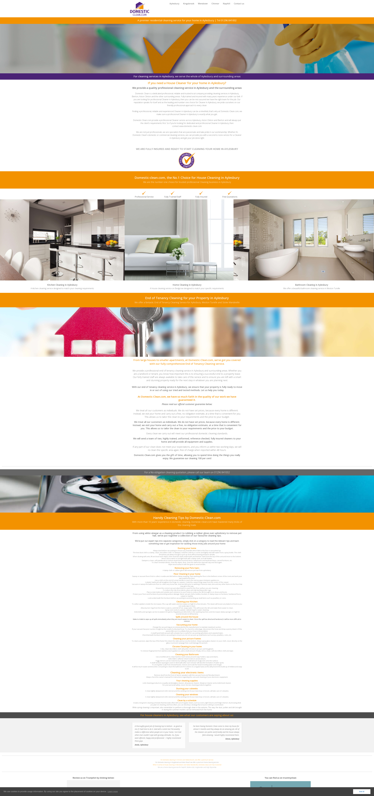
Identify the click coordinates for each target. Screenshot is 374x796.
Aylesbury (174, 3)
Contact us (239, 3)
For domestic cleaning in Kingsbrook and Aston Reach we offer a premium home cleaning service (187, 762)
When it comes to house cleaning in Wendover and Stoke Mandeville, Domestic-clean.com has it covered (187, 765)
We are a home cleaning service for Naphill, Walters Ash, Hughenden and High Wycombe (187, 767)
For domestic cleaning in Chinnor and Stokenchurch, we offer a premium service (187, 760)
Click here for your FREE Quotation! (187, 59)
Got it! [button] (361, 792)
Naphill (226, 3)
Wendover (203, 3)
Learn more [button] (113, 791)
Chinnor (215, 3)
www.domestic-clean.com (190, 126)
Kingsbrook (188, 3)
